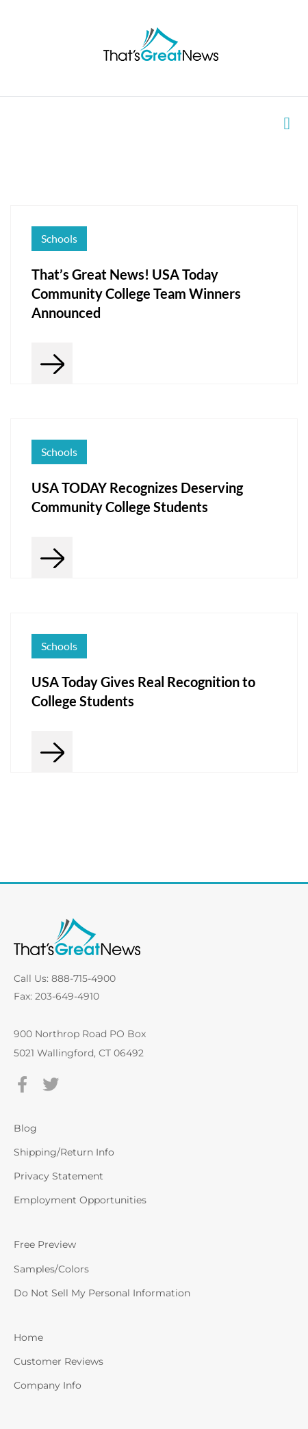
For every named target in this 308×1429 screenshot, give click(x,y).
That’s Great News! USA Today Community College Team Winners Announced (136, 293)
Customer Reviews (58, 1361)
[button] (286, 124)
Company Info (47, 1385)
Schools (59, 238)
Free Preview (45, 1244)
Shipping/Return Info (64, 1152)
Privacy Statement (58, 1176)
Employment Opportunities (80, 1200)
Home (28, 1337)
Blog (25, 1128)
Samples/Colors (51, 1269)
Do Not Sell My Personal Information (102, 1293)
